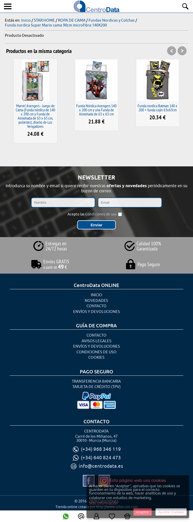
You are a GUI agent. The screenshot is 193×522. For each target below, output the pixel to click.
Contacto (96, 306)
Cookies (96, 357)
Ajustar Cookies (171, 512)
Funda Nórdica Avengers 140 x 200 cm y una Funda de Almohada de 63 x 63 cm (96, 109)
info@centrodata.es (101, 466)
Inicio (96, 295)
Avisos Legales (96, 341)
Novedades (96, 300)
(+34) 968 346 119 (101, 449)
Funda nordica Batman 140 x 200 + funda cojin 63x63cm (157, 107)
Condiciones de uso (101, 214)
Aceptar (142, 512)
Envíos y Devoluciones (96, 311)
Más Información (103, 503)
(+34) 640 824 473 (101, 458)
